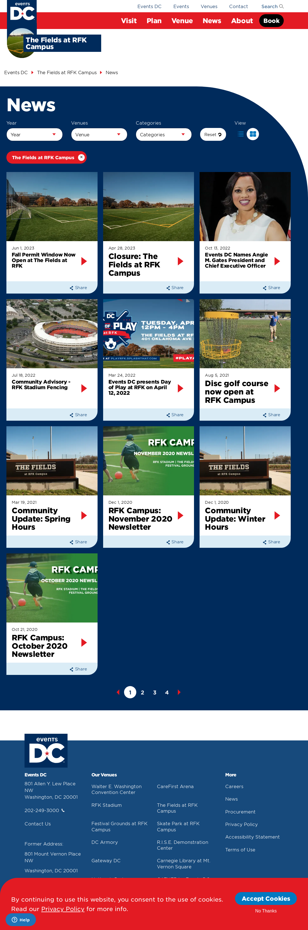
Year (11, 122)
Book (271, 20)
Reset (213, 134)
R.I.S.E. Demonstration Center (182, 845)
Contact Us (38, 823)
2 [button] (142, 692)
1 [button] (130, 692)
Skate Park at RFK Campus (178, 826)
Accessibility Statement (252, 836)
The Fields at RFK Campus (177, 807)
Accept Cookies (266, 898)
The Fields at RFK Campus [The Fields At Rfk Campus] (67, 72)
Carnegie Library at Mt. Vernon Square (183, 863)
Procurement (240, 811)
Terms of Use (240, 849)
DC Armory (104, 842)
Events (181, 6)
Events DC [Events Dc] (16, 72)
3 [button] (154, 692)
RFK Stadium (106, 805)
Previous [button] (118, 692)
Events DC (149, 6)
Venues (209, 6)
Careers (234, 786)
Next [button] (179, 692)
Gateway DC (106, 860)
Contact (238, 6)
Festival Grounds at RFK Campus (119, 826)
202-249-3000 (45, 810)
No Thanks (266, 911)
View (240, 122)
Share (78, 287)
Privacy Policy (241, 824)
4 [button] (167, 692)
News (231, 798)
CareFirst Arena (175, 786)
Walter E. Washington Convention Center (116, 789)
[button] (240, 134)
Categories (148, 122)
